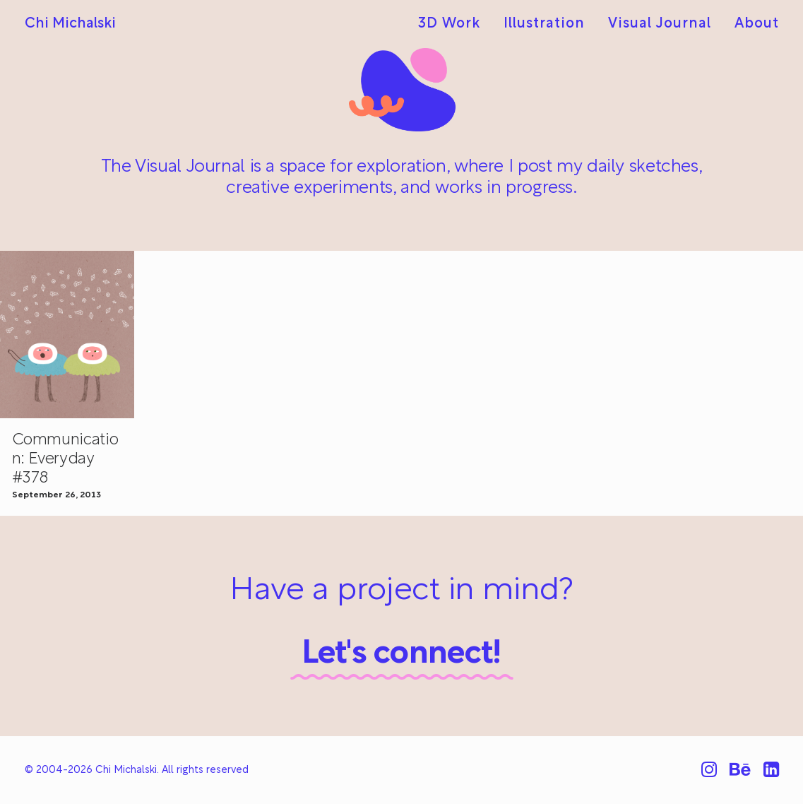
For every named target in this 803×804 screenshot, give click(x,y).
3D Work (449, 24)
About (756, 24)
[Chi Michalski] (70, 24)
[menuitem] (454, 24)
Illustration (544, 24)
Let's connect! (401, 654)
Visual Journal (659, 24)
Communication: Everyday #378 (65, 459)
